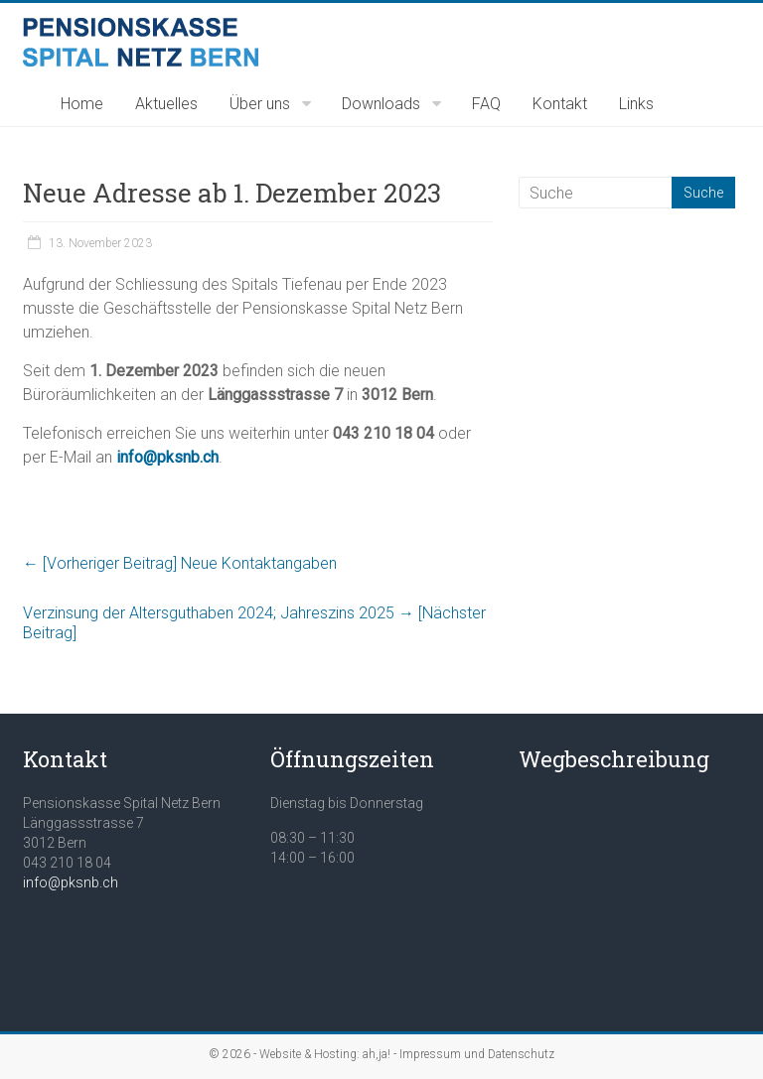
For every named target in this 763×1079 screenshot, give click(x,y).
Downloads (381, 103)
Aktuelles (166, 103)
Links (636, 103)
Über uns (259, 103)
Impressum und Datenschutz (476, 1054)
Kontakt (560, 103)
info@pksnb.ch (70, 882)
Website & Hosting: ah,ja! (324, 1054)
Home (82, 103)
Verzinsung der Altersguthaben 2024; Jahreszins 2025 (254, 623)
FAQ (486, 103)
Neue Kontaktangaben (180, 563)
